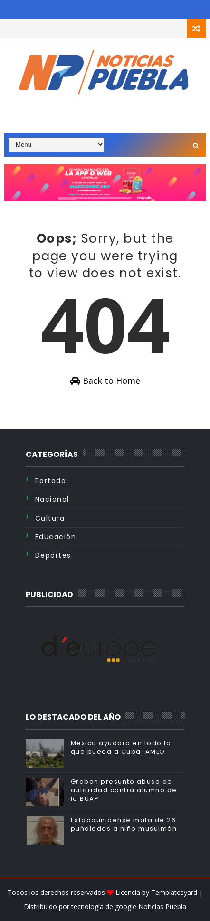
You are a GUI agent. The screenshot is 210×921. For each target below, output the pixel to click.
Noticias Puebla (162, 906)
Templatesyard (174, 892)
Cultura (50, 518)
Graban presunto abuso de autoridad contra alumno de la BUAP (124, 790)
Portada (51, 480)
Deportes (53, 555)
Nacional (52, 499)
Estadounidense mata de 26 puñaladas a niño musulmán (124, 824)
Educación (55, 536)
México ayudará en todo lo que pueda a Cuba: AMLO (121, 747)
